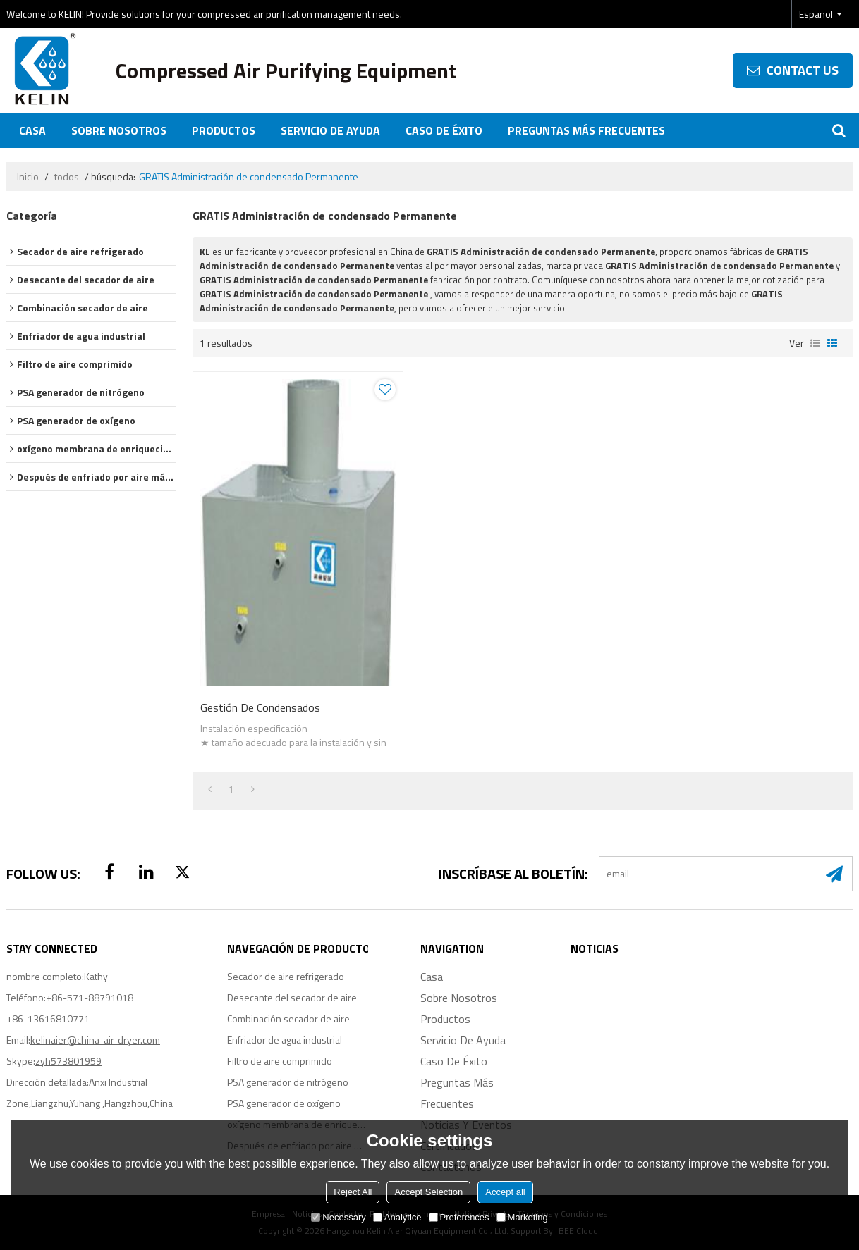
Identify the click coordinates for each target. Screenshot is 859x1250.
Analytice (397, 1217)
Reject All (353, 1192)
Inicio (28, 177)
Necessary (338, 1217)
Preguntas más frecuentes (586, 130)
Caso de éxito (444, 130)
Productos (223, 130)
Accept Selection (428, 1192)
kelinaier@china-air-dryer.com (95, 1039)
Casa (32, 130)
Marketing (522, 1217)
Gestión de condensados (260, 707)
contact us (803, 70)
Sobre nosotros (118, 130)
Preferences (459, 1217)
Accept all (505, 1192)
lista (815, 343)
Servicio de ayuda (330, 130)
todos (66, 177)
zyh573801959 (68, 1060)
